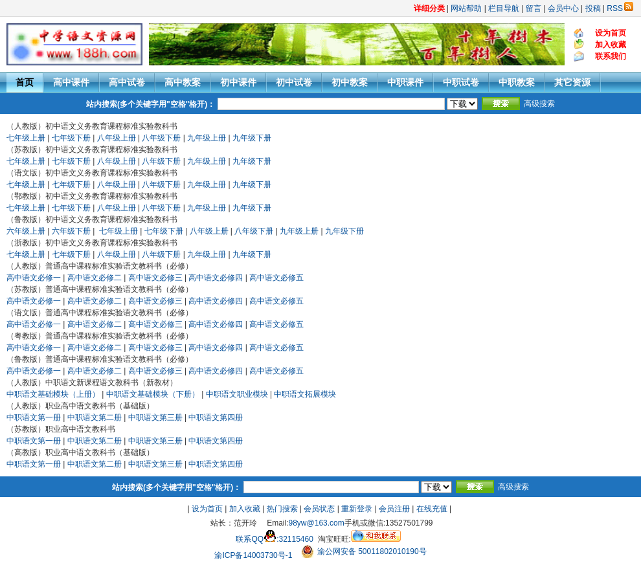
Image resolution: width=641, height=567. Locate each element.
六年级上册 (25, 231)
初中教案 (350, 82)
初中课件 (238, 82)
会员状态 (319, 508)
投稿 (593, 8)
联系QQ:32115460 (274, 539)
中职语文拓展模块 (305, 394)
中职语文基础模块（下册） (152, 394)
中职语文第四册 (215, 417)
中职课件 (405, 82)
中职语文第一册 (33, 417)
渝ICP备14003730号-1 (253, 555)
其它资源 (572, 82)
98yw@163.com (316, 523)
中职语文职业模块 (237, 394)
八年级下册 (161, 137)
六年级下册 (71, 231)
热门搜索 (282, 508)
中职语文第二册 (94, 417)
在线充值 (431, 508)
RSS (620, 8)
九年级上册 (206, 137)
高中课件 (71, 82)
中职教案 (517, 82)
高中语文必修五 (276, 277)
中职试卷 (461, 82)
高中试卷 (127, 82)
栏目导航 (503, 8)
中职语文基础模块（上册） (53, 394)
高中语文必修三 (155, 277)
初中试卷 (294, 82)
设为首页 (207, 508)
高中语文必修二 (94, 277)
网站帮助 (466, 8)
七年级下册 (71, 137)
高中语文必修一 (33, 277)
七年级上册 (25, 137)
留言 (533, 8)
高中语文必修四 (215, 277)
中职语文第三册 (155, 417)
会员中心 (563, 8)
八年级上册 (116, 137)
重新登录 (356, 508)
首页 (25, 82)
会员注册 (394, 508)
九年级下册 (251, 137)
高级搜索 (539, 103)
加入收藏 (244, 508)
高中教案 (182, 82)
